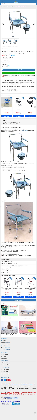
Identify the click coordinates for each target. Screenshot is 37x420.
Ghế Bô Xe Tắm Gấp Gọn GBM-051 (30, 109)
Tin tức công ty (4, 358)
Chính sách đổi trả (4, 371)
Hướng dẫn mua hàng (5, 362)
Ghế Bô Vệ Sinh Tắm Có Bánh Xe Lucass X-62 (7, 109)
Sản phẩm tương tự (6, 95)
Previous (3, 24)
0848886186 (7, 349)
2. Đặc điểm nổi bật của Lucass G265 (10, 123)
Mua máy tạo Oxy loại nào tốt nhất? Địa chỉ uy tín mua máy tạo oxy (28, 334)
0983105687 (7, 342)
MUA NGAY (6, 116)
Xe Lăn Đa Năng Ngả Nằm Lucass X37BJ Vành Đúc (6, 289)
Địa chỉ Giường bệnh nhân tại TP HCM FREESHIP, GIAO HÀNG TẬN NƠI (27, 318)
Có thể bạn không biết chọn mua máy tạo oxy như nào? (9, 318)
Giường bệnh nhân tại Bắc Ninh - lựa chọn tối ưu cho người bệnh (9, 334)
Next (34, 24)
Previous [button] (2, 107)
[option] (6, 107)
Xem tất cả (34, 303)
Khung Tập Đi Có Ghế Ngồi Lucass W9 (18, 289)
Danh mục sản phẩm (18, 300)
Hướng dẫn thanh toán (5, 364)
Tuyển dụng (3, 356)
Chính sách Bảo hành (5, 373)
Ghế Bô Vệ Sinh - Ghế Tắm (8, 6)
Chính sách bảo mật (5, 374)
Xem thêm (32, 78)
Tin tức (3, 303)
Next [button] (35, 107)
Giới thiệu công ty (4, 354)
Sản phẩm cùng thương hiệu (8, 275)
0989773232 (7, 344)
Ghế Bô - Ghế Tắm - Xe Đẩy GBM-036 (18, 109)
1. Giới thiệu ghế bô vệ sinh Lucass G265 (11, 122)
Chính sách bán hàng (5, 369)
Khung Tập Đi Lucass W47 (29, 288)
